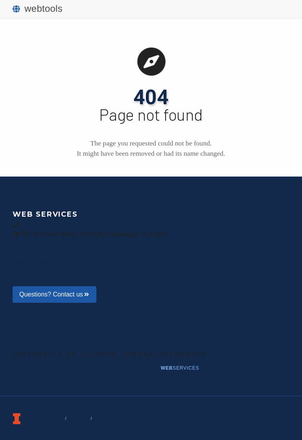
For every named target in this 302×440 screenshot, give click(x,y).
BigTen (36, 368)
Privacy (78, 418)
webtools (38, 8)
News (138, 368)
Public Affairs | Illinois (114, 341)
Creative (89, 368)
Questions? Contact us (54, 294)
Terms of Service (44, 418)
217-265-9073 (41, 224)
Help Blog (31, 253)
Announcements (40, 262)
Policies (104, 418)
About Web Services (46, 272)
